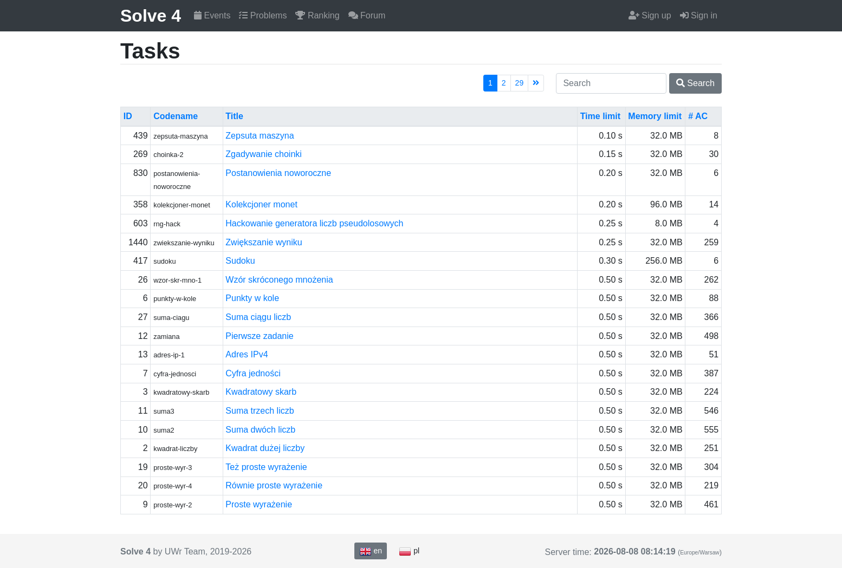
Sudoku (240, 260)
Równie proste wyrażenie (273, 485)
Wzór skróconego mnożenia (279, 279)
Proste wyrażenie (258, 504)
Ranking (317, 15)
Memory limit (655, 116)
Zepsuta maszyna (259, 135)
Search (695, 83)
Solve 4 (150, 15)
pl (409, 551)
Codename (175, 116)
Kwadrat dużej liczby (265, 448)
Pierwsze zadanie (259, 336)
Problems (263, 15)
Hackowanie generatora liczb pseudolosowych (314, 223)
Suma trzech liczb (259, 410)
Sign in (698, 15)
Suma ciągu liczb (258, 317)
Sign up (650, 15)
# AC (698, 116)
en (370, 551)
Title (234, 116)
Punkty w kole (252, 298)
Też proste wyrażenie (266, 467)
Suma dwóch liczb (260, 429)
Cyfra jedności (252, 373)
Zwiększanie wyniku (263, 242)
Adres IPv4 (246, 354)
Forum (367, 15)
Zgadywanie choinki (263, 154)
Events (212, 15)
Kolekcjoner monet (261, 204)
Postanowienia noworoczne (278, 173)
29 (519, 83)
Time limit (600, 116)
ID (128, 116)
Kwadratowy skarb (260, 391)
